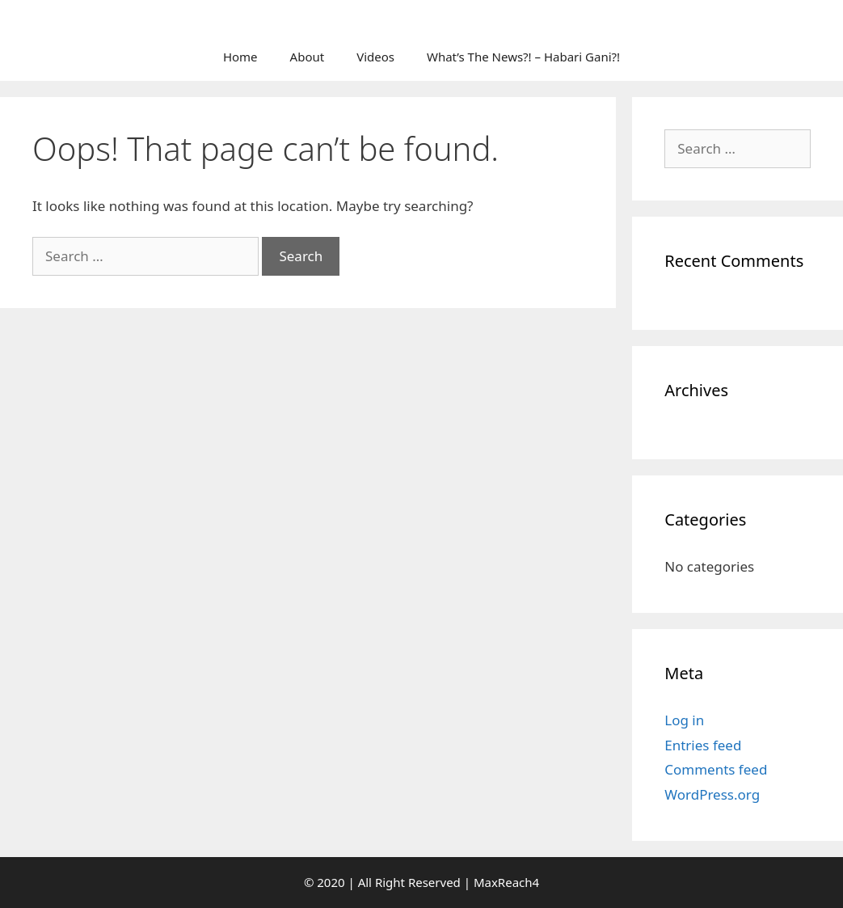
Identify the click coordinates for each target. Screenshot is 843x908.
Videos (375, 57)
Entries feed (702, 745)
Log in (684, 720)
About (307, 57)
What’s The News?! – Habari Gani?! (523, 57)
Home (240, 57)
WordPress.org (712, 794)
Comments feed (715, 769)
